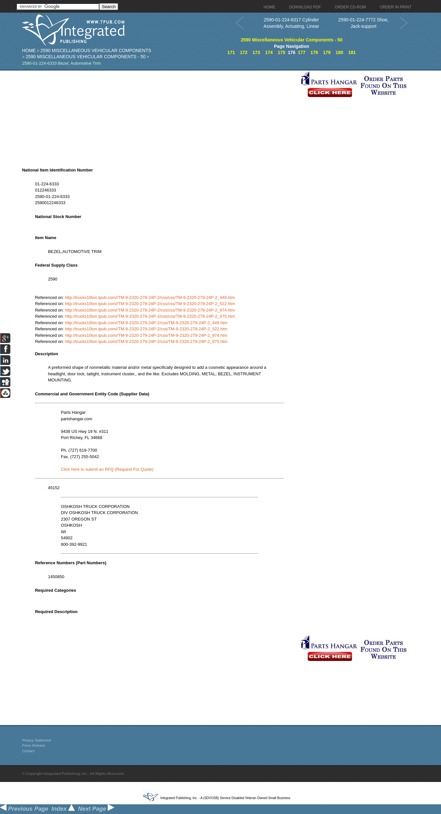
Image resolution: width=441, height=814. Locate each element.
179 (326, 52)
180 (339, 52)
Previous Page (24, 809)
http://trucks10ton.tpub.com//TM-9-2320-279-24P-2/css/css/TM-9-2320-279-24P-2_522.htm (150, 303)
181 (352, 52)
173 (256, 52)
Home (29, 50)
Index (63, 809)
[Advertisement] (159, 116)
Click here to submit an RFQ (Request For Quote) (107, 469)
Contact (28, 751)
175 (281, 52)
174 (268, 52)
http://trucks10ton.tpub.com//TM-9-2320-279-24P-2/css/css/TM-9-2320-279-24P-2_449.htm (150, 297)
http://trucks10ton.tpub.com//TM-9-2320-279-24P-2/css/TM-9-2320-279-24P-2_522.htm (146, 328)
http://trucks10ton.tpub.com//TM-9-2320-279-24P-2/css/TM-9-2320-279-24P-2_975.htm (146, 341)
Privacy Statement (36, 740)
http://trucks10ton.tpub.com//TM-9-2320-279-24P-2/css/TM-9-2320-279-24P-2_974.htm (146, 335)
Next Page (96, 809)
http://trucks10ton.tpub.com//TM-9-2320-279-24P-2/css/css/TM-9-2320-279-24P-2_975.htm (150, 316)
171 (231, 52)
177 (301, 52)
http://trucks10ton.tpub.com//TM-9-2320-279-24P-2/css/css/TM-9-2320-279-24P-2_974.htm (150, 310)
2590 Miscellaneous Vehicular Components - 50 (85, 56)
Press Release (33, 745)
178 (314, 52)
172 (244, 52)
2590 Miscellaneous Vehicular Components (95, 50)
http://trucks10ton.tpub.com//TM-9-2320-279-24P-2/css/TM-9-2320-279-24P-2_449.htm (146, 322)
